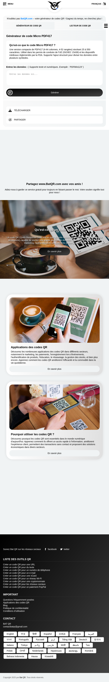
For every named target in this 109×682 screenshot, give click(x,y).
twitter (64, 549)
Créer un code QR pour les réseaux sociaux (24, 584)
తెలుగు (76, 645)
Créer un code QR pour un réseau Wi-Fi (22, 578)
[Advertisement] (54, 155)
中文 (23, 634)
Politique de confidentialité (15, 608)
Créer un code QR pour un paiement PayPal (24, 587)
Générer (33, 92)
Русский (40, 639)
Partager (17, 119)
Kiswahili (49, 656)
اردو (53, 639)
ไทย (88, 645)
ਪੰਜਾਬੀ (22, 651)
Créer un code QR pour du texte (18, 567)
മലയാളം (73, 651)
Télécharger (19, 110)
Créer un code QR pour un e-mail (19, 573)
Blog (5, 605)
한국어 (97, 639)
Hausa (34, 656)
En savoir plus (54, 251)
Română (89, 651)
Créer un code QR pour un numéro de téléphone (26, 570)
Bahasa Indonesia (15, 656)
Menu (8, 3)
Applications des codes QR (16, 602)
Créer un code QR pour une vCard (19, 575)
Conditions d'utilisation (14, 611)
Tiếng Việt (67, 639)
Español (48, 634)
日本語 (62, 634)
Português (24, 639)
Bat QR (22, 677)
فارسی (50, 645)
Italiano (10, 645)
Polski (9, 651)
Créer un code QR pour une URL (19, 564)
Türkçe (24, 645)
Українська (56, 651)
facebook (50, 549)
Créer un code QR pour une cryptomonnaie (24, 581)
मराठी (63, 645)
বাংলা (9, 639)
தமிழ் (37, 645)
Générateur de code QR (28, 26)
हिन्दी (35, 634)
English (10, 634)
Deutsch (83, 639)
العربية (91, 634)
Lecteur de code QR (80, 26)
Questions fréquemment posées (18, 600)
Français (99, 3)
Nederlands (37, 651)
